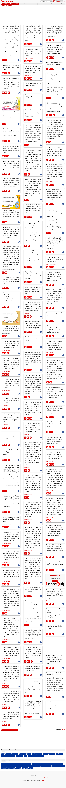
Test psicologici (45, 777)
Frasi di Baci (29, 763)
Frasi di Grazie (32, 766)
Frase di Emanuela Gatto (6, 524)
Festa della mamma (59, 753)
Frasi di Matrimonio (47, 766)
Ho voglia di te (7, 755)
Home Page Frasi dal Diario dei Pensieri (38, 773)
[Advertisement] (33, 15)
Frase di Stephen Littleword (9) (7, 457)
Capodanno (34, 753)
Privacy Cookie (29, 780)
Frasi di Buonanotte (35, 763)
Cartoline (24, 3)
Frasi (33, 3)
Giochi (60, 3)
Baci (19, 753)
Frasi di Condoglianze (4, 766)
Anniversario (16, 753)
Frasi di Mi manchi (55, 766)
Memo (11, 3)
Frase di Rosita (5, 487)
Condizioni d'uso (35, 780)
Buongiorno (29, 753)
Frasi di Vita (31, 768)
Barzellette (42, 3)
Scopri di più (55, 580)
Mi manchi (17, 755)
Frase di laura (26, 434)
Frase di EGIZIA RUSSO (28, 75)
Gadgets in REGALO (21, 777)
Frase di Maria (27, 101)
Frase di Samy (26, 313)
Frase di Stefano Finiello (28, 58)
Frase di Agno (26, 467)
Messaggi (5, 3)
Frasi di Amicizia (4, 763)
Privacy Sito (24, 780)
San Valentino (30, 755)
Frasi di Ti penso (25, 768)
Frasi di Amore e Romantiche (12, 763)
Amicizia (2, 753)
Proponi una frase (24, 773)
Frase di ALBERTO (49, 490)
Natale (22, 755)
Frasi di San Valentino (11, 768)
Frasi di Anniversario (22, 763)
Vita (42, 755)
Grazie (2, 755)
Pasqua (25, 755)
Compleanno (39, 753)
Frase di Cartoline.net (6, 350)
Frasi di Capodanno (51, 763)
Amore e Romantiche (8, 753)
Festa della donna (52, 753)
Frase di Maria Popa (28, 367)
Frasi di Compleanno (58, 763)
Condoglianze (45, 753)
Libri (51, 3)
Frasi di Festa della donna (14, 766)
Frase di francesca (49, 352)
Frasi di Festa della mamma (23, 766)
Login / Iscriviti (60, 1)
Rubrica (16, 3)
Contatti (39, 780)
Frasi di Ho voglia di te (39, 766)
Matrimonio (13, 755)
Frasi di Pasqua (3, 768)
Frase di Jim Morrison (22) (51, 710)
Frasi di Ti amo (18, 768)
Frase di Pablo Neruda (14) (51, 264)
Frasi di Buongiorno (43, 763)
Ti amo (35, 755)
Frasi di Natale (62, 766)
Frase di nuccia (49, 317)
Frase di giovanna (27, 242)
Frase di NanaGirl (5, 721)
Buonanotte (24, 753)
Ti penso (39, 755)
